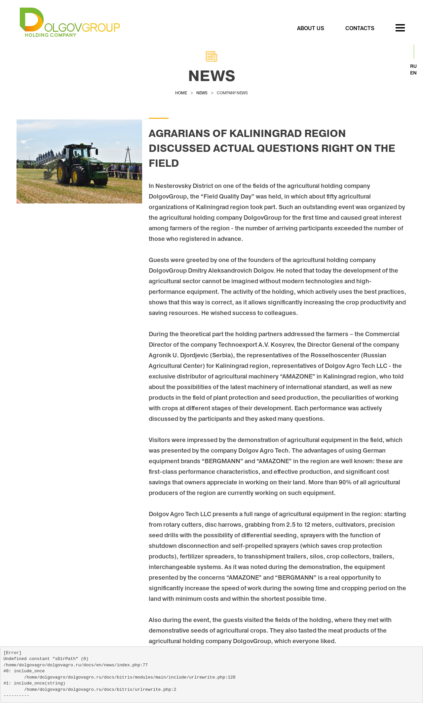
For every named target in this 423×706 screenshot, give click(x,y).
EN (413, 73)
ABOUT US (310, 28)
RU (413, 66)
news (202, 93)
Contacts (359, 28)
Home (181, 93)
